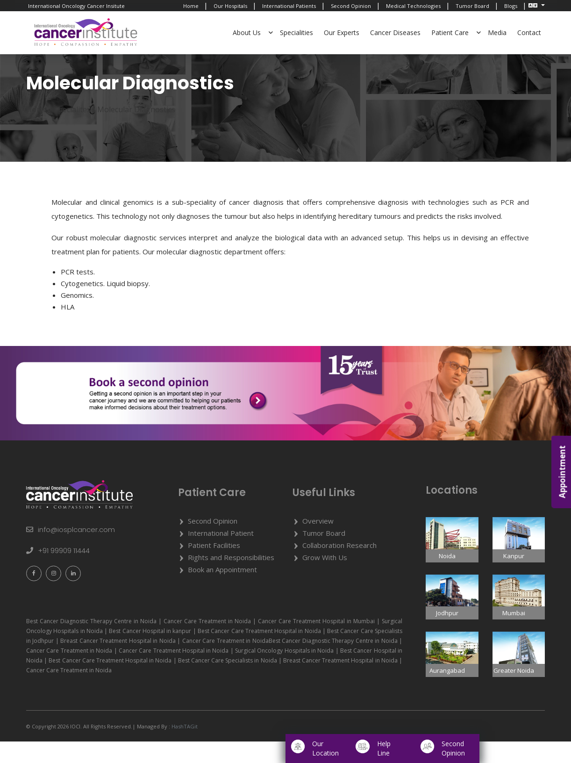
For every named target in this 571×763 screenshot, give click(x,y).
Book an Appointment (222, 591)
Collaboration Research (339, 566)
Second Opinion (351, 5)
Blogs (510, 5)
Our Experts (341, 32)
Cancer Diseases (395, 32)
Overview (318, 542)
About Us (247, 32)
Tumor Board (472, 5)
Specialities (296, 32)
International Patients (289, 5)
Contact (529, 32)
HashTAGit (184, 747)
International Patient (221, 554)
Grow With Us (324, 578)
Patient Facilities (214, 566)
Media (497, 32)
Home (191, 5)
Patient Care (450, 32)
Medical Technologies (413, 5)
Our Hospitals (230, 5)
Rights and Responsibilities (231, 578)
